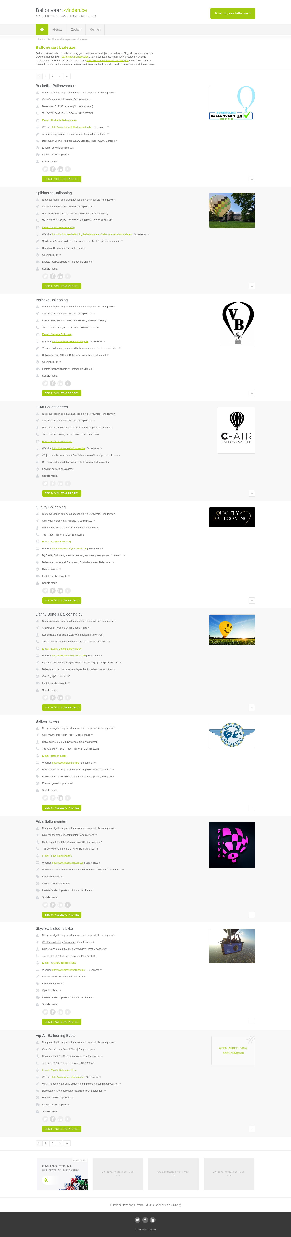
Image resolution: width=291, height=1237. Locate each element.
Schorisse (68, 734)
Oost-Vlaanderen (51, 99)
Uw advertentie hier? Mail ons (118, 1173)
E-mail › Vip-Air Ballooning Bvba (59, 1070)
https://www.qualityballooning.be (69, 548)
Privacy (152, 1229)
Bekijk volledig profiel (62, 179)
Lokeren (67, 99)
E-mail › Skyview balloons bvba (59, 962)
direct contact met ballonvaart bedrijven (107, 60)
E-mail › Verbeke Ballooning (57, 334)
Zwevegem (69, 942)
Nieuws (57, 29)
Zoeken (76, 29)
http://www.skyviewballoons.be (68, 970)
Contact (95, 29)
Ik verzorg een (233, 13)
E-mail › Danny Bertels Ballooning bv (62, 648)
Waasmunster (70, 835)
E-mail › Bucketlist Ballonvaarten (59, 120)
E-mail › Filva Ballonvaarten (57, 855)
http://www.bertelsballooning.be (69, 655)
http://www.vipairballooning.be (68, 1077)
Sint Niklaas (69, 206)
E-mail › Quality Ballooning (56, 541)
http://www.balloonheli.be (65, 762)
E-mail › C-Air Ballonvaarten (57, 441)
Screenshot (101, 127)
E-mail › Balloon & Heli (54, 755)
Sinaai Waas (70, 1049)
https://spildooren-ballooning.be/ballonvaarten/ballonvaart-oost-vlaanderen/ (92, 234)
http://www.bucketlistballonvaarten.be (72, 127)
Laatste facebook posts (56, 154)
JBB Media (142, 1229)
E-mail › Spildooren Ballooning (58, 227)
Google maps (82, 99)
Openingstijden (51, 254)
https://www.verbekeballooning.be (70, 341)
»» (67, 76)
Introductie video (82, 261)
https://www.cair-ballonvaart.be (68, 448)
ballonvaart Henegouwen (75, 56)
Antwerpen (48, 627)
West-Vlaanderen (51, 942)
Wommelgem (63, 627)
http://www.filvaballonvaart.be (67, 862)
